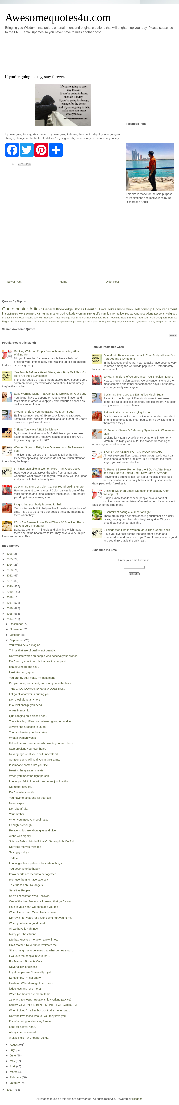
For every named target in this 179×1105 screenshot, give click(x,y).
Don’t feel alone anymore (24, 699)
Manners (37, 321)
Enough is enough (20, 825)
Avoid (152, 317)
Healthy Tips (105, 321)
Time (165, 321)
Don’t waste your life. (22, 792)
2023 (9, 570)
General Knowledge (58, 309)
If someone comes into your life (28, 765)
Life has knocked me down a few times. (33, 939)
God (62, 313)
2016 (9, 608)
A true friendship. (19, 710)
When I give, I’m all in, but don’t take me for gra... (39, 1010)
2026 (9, 553)
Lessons (159, 313)
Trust (57, 317)
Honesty (19, 317)
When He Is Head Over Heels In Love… (34, 912)
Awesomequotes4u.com (58, 17)
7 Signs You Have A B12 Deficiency (36, 429)
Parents (172, 317)
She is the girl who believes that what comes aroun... (41, 950)
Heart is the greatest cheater (26, 770)
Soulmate (97, 317)
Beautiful (91, 309)
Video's (172, 321)
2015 (9, 613)
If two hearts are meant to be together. (32, 874)
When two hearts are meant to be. (30, 994)
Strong (91, 313)
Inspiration (125, 309)
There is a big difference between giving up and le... (41, 721)
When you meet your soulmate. (28, 819)
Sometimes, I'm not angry (25, 977)
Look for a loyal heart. (22, 1026)
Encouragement (165, 309)
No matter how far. (20, 786)
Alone (149, 313)
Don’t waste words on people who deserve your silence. (43, 655)
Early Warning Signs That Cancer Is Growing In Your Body (50, 393)
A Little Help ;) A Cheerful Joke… (29, 1037)
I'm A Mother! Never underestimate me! (33, 945)
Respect (48, 317)
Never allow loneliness (23, 966)
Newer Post (14, 281)
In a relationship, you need (25, 705)
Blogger (137, 1098)
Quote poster (15, 308)
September (17, 640)
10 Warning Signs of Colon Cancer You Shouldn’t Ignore (48, 486)
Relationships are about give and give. (32, 830)
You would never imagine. (25, 645)
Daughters (161, 317)
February (16, 1077)
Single (13, 321)
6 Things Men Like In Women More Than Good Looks (47, 468)
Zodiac (129, 313)
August (14, 1044)
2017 (9, 602)
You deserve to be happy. (25, 868)
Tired (140, 317)
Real (123, 317)
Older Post (112, 281)
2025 (9, 559)
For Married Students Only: (26, 961)
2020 (9, 586)
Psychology (31, 317)
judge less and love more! (25, 988)
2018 (9, 597)
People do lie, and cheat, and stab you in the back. (40, 683)
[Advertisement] (73, 53)
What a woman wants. (23, 737)
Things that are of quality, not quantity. (32, 650)
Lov (132, 321)
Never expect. (17, 803)
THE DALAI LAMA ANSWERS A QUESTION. (37, 688)
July (13, 1050)
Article (35, 308)
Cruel (87, 321)
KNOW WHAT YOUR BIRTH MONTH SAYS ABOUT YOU (45, 1005)
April (13, 1066)
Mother (54, 313)
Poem (74, 317)
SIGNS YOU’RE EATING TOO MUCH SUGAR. (132, 451)
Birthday (131, 317)
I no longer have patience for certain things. (36, 863)
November (16, 629)
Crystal (94, 321)
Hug (114, 321)
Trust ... (13, 857)
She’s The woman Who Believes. (29, 895)
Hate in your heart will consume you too (33, 906)
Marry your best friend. (23, 934)
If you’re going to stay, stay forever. (30, 1021)
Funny (45, 313)
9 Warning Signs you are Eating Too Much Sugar (44, 411)
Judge (119, 321)
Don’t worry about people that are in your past (37, 661)
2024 (9, 564)
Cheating (80, 321)
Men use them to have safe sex (28, 879)
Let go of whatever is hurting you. (29, 694)
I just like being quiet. (22, 672)
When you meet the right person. (29, 775)
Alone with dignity (20, 835)
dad (146, 317)
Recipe (159, 321)
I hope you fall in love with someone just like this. (39, 781)
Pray (152, 321)
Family (105, 313)
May (13, 1060)
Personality (84, 317)
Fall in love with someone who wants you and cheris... (42, 743)
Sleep (60, 321)
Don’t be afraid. (18, 808)
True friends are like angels (26, 885)
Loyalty (138, 321)
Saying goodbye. (19, 852)
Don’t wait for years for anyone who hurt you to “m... (41, 917)
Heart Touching (111, 317)
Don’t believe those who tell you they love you (37, 1015)
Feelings (65, 317)
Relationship (143, 309)
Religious (171, 313)
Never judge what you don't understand (33, 754)
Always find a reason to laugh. (27, 726)
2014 (9, 619)
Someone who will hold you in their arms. (34, 759)
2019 (9, 591)
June (13, 1055)
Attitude (70, 313)
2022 (9, 575)
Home (63, 281)
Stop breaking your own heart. (27, 748)
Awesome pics (30, 313)
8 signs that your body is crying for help (38, 504)
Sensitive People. (20, 890)
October (15, 634)
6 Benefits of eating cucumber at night (126, 512)
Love (102, 309)
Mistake (146, 321)
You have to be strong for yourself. (30, 797)
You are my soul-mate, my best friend (32, 677)
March (14, 1071)
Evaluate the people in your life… (29, 955)
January (15, 1082)
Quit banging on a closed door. (28, 715)
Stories (79, 309)
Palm (53, 321)
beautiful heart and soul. (24, 666)
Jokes (111, 309)
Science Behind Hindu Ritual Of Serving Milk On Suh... (43, 841)
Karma (126, 321)
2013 (9, 1089)
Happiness (10, 313)
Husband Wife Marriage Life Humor (31, 983)
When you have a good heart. (27, 923)
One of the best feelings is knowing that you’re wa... (41, 901)
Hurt (40, 317)
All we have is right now (23, 928)
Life (98, 313)
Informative (117, 313)
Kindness (139, 313)
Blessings (70, 321)
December (16, 623)
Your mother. (17, 814)
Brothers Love (25, 321)
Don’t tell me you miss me (25, 846)
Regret (6, 321)
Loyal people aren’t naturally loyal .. (31, 972)
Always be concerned (22, 1032)
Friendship (8, 317)
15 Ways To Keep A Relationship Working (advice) (40, 999)
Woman (81, 313)
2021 (9, 580)
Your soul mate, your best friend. (29, 732)
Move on (46, 321)
